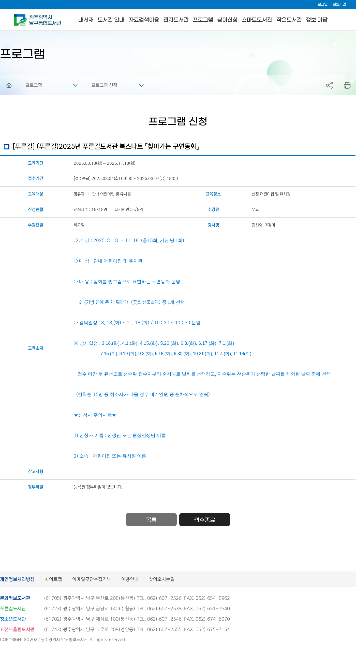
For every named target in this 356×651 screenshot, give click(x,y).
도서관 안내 (111, 20)
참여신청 (227, 20)
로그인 (323, 4)
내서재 (86, 20)
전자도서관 (176, 20)
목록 (151, 520)
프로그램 (203, 20)
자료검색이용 (144, 20)
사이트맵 (53, 579)
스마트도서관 (257, 20)
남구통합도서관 (21, 16)
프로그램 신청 (104, 85)
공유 (329, 85)
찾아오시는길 (162, 579)
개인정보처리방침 (17, 579)
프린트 (347, 85)
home (5, 77)
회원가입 (339, 4)
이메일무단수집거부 (91, 579)
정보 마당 (317, 20)
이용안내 (130, 579)
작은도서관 (289, 20)
